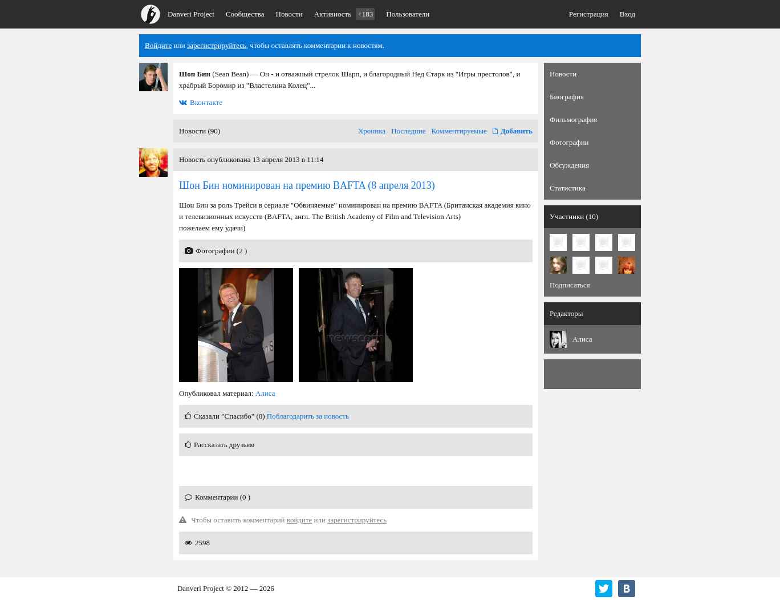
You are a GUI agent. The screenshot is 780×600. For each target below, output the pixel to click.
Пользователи (407, 14)
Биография (567, 96)
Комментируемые (459, 131)
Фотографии (569, 142)
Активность (344, 14)
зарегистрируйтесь (216, 45)
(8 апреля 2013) (307, 185)
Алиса (265, 393)
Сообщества (245, 14)
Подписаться (570, 285)
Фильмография (573, 119)
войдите (299, 520)
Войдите (158, 45)
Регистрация (588, 14)
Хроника (371, 131)
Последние (408, 131)
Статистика (568, 188)
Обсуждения (569, 165)
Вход (627, 14)
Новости (289, 14)
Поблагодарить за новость (308, 416)
